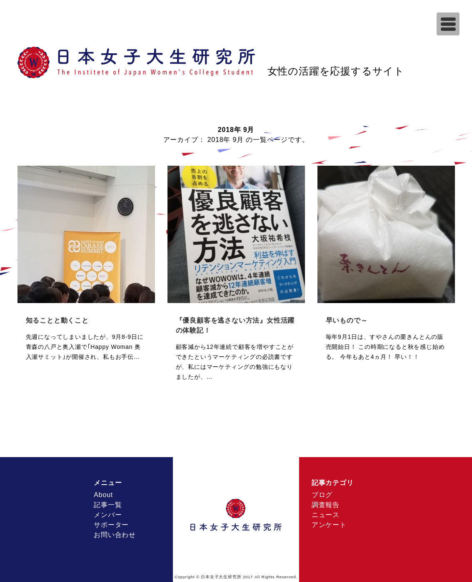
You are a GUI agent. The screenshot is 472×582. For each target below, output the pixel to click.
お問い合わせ (115, 534)
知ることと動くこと (57, 320)
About (103, 494)
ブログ (322, 494)
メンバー (108, 514)
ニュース (326, 514)
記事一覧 (108, 504)
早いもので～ (347, 320)
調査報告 (326, 504)
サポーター (111, 524)
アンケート (329, 524)
